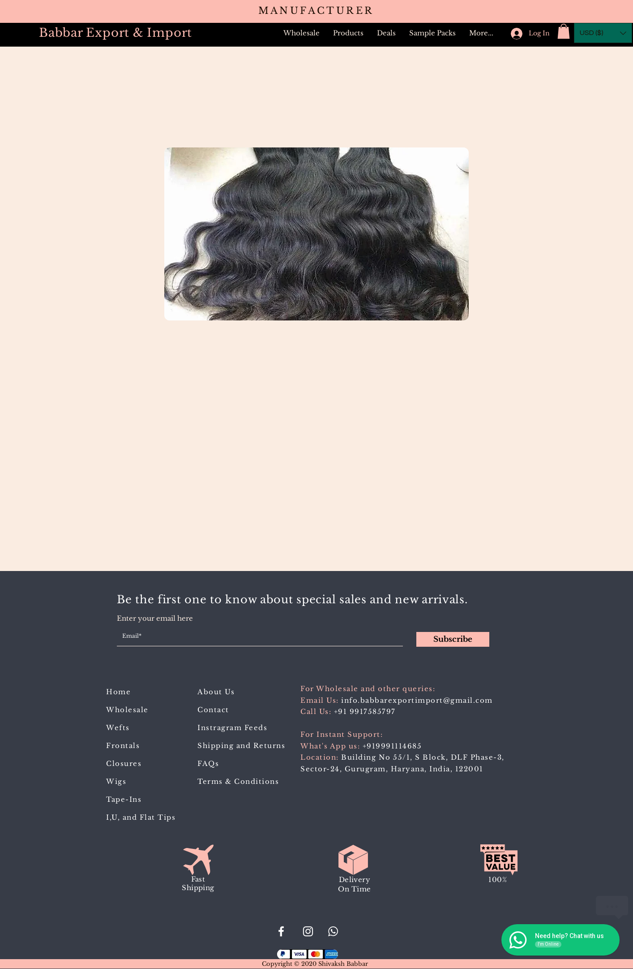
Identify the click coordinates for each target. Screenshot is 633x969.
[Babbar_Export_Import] (308, 931)
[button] (348, 33)
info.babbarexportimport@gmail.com (417, 700)
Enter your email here (155, 618)
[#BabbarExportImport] (281, 931)
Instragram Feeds (232, 727)
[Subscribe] (452, 639)
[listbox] (603, 33)
